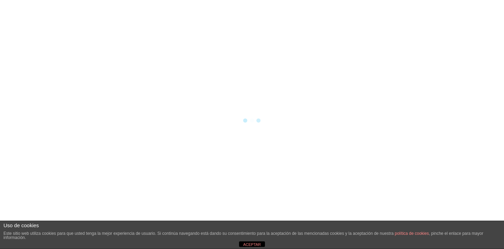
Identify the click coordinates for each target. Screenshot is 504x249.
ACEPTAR (252, 244)
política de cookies (412, 233)
